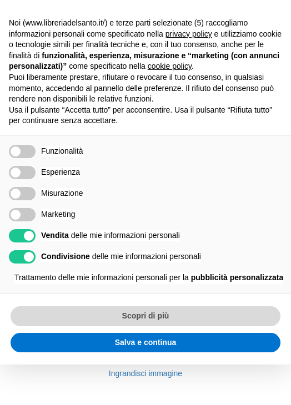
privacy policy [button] (188, 33)
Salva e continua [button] (145, 342)
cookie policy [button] (170, 66)
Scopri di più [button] (145, 315)
